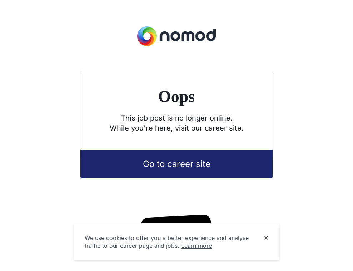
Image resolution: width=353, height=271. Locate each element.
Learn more (196, 245)
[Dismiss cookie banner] (266, 238)
